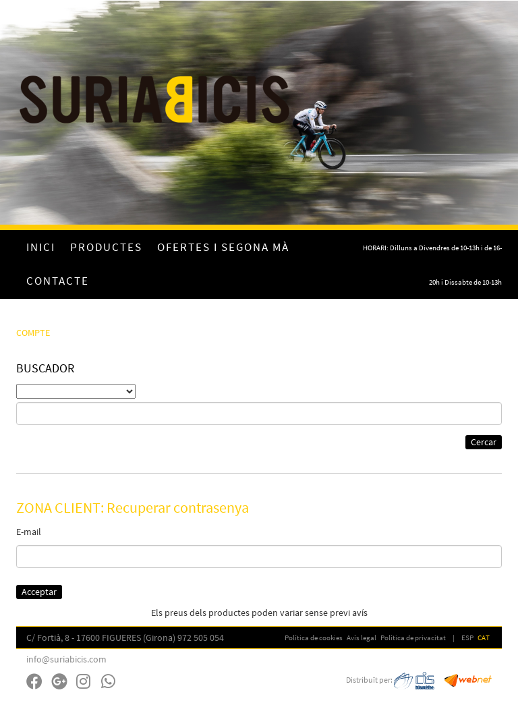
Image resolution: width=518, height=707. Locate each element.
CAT (484, 637)
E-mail (28, 532)
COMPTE (33, 333)
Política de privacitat (413, 637)
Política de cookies (314, 637)
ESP (467, 637)
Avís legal (361, 637)
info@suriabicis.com (66, 659)
